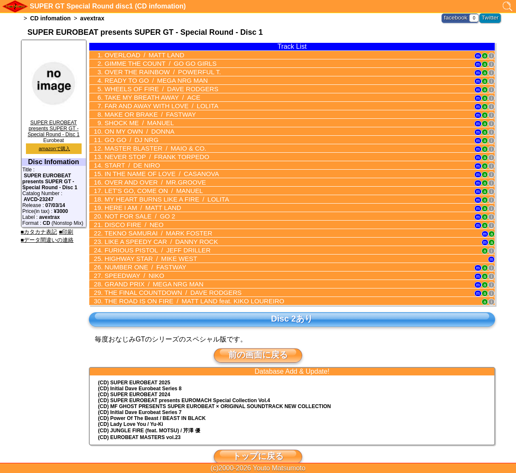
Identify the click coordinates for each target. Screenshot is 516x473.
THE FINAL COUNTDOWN (166, 280)
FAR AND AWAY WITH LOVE (155, 103)
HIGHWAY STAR (146, 248)
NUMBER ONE (140, 256)
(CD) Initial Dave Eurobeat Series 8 (140, 376)
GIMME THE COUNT (154, 62)
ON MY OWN (135, 127)
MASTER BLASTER (150, 143)
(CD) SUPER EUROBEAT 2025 (134, 370)
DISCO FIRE (130, 216)
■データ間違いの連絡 (47, 240)
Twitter (491, 17)
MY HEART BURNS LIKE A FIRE (160, 191)
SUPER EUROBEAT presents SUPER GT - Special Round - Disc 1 (53, 125)
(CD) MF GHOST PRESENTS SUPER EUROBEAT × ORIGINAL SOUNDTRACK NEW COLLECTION (214, 394)
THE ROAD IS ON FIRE (186, 288)
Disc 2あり (292, 306)
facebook (459, 17)
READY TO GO (150, 79)
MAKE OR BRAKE (145, 111)
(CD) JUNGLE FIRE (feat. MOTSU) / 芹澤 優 (149, 418)
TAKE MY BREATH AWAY (147, 95)
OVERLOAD (140, 54)
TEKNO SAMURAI (153, 224)
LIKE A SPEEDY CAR (155, 232)
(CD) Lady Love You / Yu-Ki (130, 411)
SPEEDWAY (130, 264)
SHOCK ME (135, 119)
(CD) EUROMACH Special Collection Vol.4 (184, 388)
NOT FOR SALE (135, 207)
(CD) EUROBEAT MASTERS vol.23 (139, 425)
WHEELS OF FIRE (155, 87)
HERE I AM (138, 199)
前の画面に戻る (258, 342)
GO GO (127, 135)
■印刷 (66, 232)
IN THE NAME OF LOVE (156, 167)
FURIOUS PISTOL (152, 240)
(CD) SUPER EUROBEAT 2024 (134, 382)
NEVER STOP (151, 151)
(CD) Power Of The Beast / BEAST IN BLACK (152, 406)
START (128, 159)
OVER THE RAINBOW (156, 70)
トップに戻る (258, 443)
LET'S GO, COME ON (148, 183)
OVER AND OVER (150, 175)
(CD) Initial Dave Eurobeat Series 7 (140, 400)
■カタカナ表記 (39, 232)
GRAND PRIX (148, 272)
